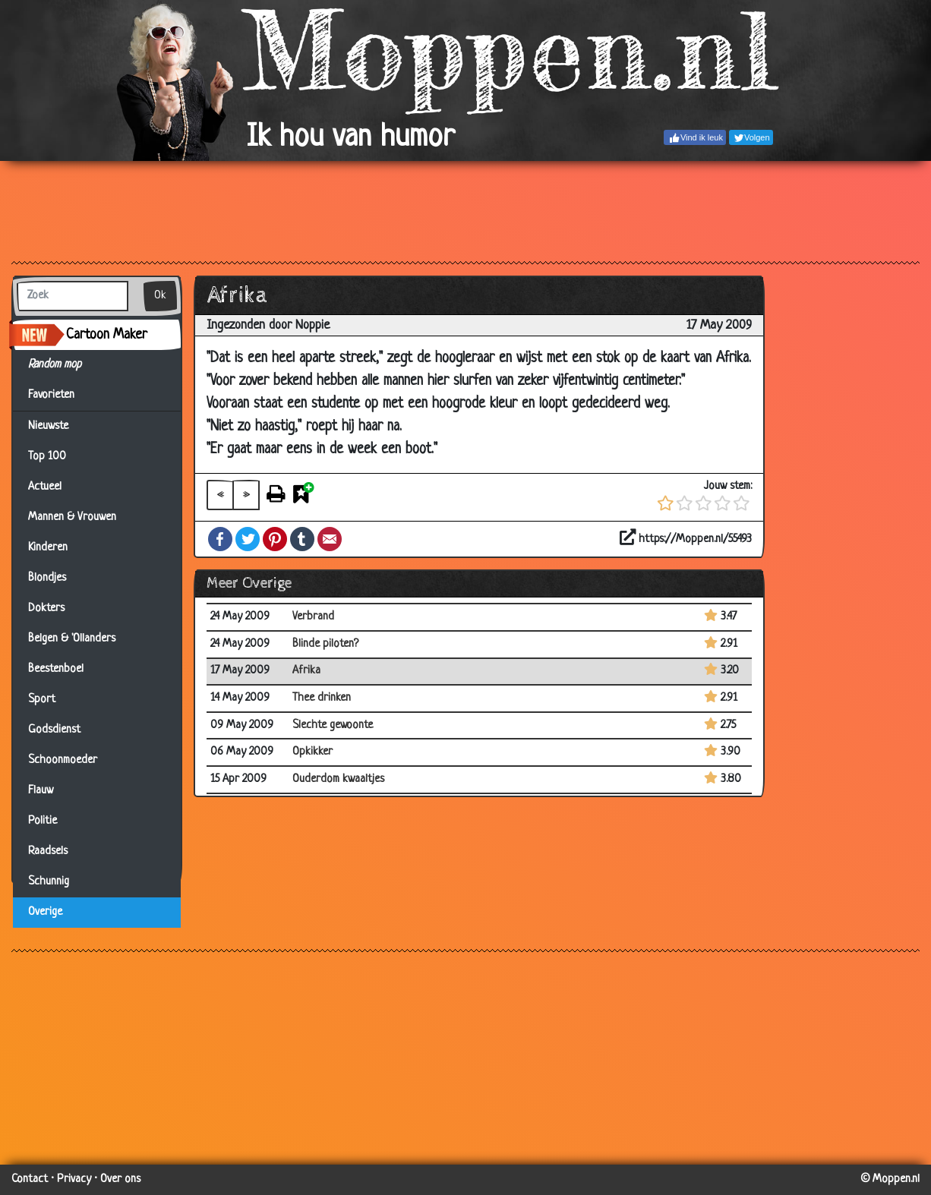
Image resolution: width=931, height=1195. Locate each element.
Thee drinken (321, 698)
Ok (160, 295)
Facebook (220, 539)
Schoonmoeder (62, 760)
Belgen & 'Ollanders (71, 638)
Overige (45, 912)
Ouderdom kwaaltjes (338, 779)
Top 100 (47, 456)
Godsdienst (54, 730)
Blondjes (47, 578)
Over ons (120, 1179)
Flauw (40, 790)
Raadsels (48, 851)
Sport (41, 699)
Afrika (306, 670)
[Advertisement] (465, 210)
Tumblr (302, 539)
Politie (42, 821)
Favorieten (60, 395)
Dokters (46, 608)
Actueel (45, 487)
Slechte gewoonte (332, 725)
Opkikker (312, 752)
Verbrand (313, 616)
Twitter (247, 539)
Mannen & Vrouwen (72, 517)
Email (329, 539)
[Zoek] (72, 296)
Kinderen (48, 547)
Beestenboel (56, 669)
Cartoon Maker (106, 334)
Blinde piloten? (325, 644)
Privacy (74, 1179)
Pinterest (275, 539)
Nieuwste (48, 426)
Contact (29, 1179)
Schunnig (48, 881)
